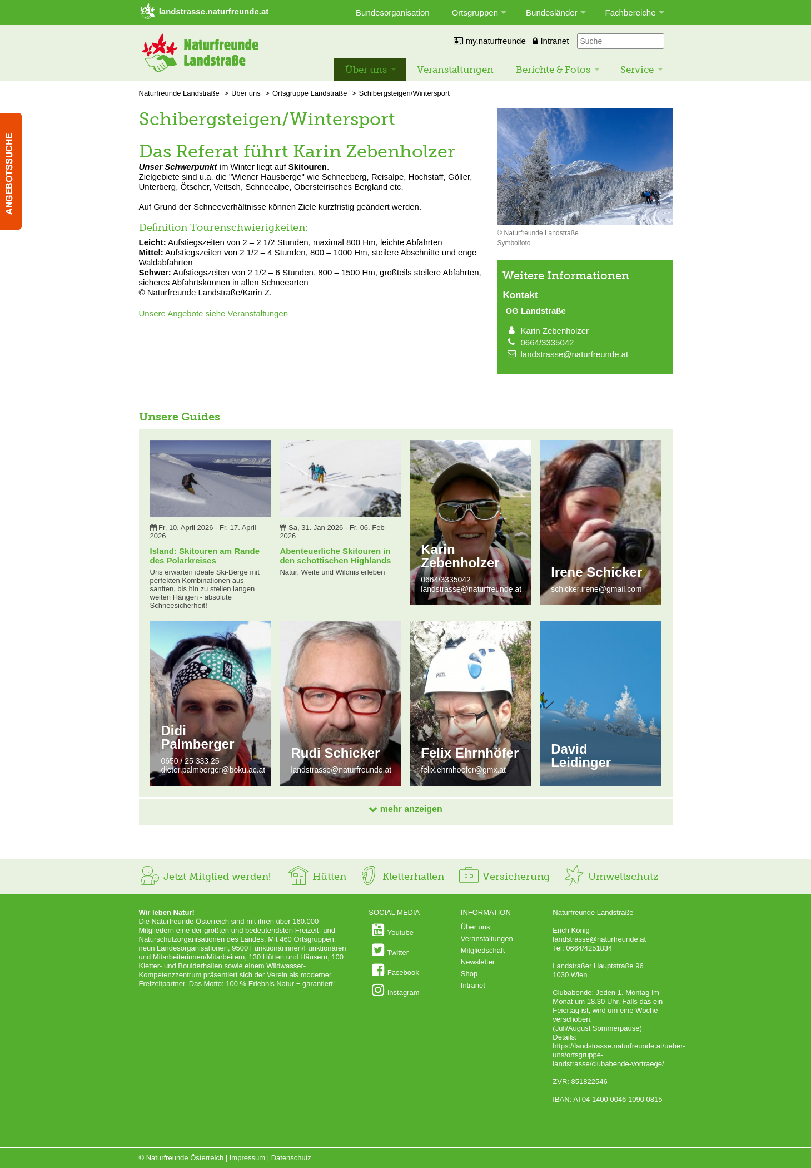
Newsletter (478, 962)
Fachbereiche (630, 12)
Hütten (316, 876)
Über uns (366, 69)
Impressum (247, 1158)
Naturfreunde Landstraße (179, 93)
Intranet (551, 41)
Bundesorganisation (393, 12)
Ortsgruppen (475, 12)
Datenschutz (291, 1158)
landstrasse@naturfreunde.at (575, 354)
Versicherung (503, 876)
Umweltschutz (610, 876)
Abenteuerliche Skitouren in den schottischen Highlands (335, 555)
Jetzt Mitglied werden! (205, 876)
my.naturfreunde (489, 41)
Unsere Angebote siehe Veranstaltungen (213, 313)
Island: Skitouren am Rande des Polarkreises (205, 555)
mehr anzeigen (405, 809)
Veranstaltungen (455, 69)
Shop (469, 973)
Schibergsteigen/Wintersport (404, 93)
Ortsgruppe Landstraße (309, 93)
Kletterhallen (400, 876)
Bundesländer (552, 12)
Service (637, 69)
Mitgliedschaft (483, 950)
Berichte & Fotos (553, 69)
